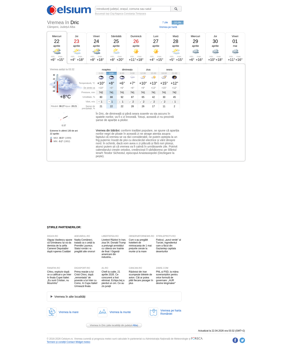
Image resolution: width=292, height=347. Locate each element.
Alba (134, 325)
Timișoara (140, 13)
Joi (76, 36)
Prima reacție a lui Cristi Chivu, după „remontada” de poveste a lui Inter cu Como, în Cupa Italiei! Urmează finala (85, 279)
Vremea (101, 130)
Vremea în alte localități (69, 296)
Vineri (96, 36)
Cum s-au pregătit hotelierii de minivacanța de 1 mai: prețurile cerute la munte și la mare (140, 245)
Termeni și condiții (56, 342)
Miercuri (56, 36)
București (100, 13)
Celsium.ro (67, 338)
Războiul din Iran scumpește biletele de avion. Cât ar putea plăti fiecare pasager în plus (141, 277)
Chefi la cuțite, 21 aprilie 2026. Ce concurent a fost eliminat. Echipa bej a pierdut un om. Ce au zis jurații (113, 279)
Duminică (135, 36)
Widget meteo (82, 342)
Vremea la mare (69, 312)
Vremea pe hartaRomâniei (171, 312)
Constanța (129, 13)
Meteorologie (181, 338)
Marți (176, 36)
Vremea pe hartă (168, 27)
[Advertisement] (213, 94)
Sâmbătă (116, 36)
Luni (155, 36)
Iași (107, 13)
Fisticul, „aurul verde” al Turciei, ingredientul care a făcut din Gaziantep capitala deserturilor (168, 245)
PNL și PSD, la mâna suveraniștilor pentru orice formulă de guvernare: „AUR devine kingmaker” (167, 277)
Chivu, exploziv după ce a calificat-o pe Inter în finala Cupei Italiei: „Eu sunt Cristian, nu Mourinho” (59, 277)
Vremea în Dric (98, 325)
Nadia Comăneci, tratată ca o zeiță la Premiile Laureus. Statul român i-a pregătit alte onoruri (84, 245)
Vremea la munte (120, 312)
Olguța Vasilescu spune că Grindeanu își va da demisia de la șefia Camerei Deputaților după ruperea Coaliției (59, 245)
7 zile (165, 22)
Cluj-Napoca (116, 13)
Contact (70, 342)
